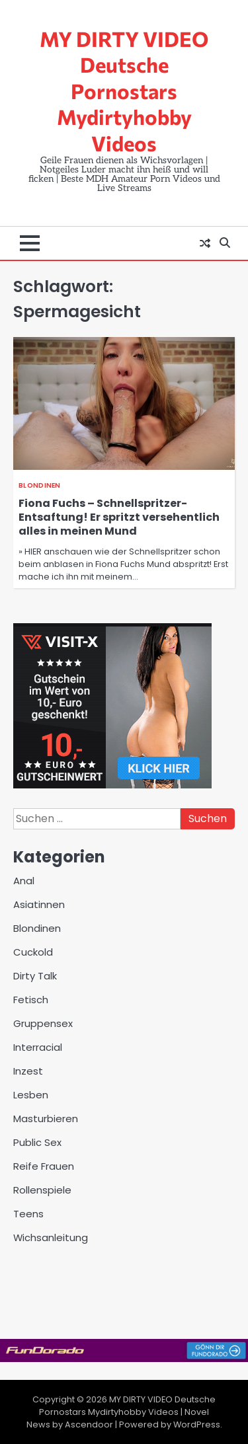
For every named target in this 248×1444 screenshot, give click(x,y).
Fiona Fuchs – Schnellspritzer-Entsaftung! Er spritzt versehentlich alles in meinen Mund (119, 517)
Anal (23, 881)
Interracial (37, 1047)
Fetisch (30, 1000)
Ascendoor (89, 1424)
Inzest (28, 1071)
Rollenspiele (42, 1190)
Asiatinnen (39, 904)
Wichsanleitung (50, 1237)
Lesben (30, 1095)
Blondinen (40, 485)
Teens (28, 1214)
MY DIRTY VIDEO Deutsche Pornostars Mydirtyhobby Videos (124, 90)
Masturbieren (45, 1118)
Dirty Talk (35, 976)
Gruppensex (43, 1023)
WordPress (196, 1424)
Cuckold (33, 952)
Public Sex (37, 1142)
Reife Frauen (43, 1166)
